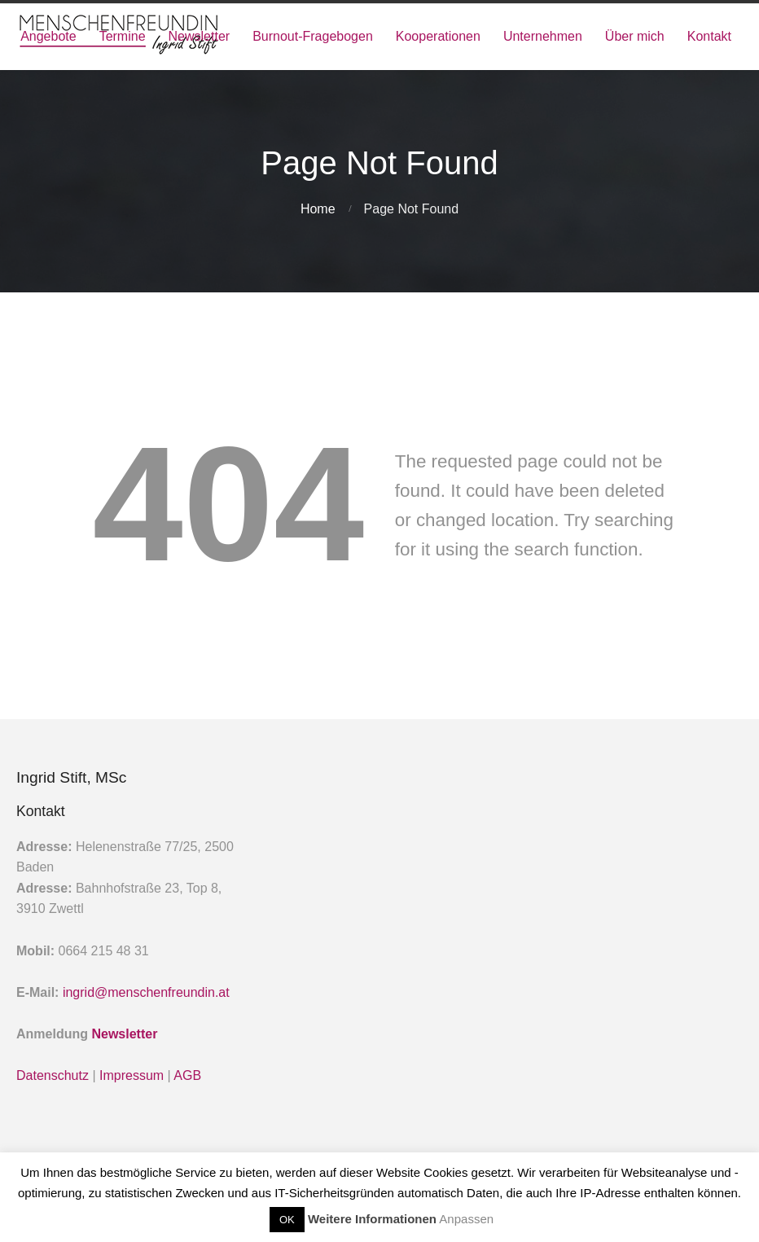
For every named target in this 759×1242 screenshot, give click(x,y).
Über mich (635, 37)
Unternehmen (542, 37)
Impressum (131, 1075)
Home (318, 209)
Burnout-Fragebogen (312, 37)
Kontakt (709, 37)
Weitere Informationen (372, 1219)
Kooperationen (438, 37)
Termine (122, 37)
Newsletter (199, 37)
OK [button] (287, 1219)
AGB (186, 1075)
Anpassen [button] (466, 1219)
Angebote (48, 37)
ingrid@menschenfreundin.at (146, 992)
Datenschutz (52, 1075)
